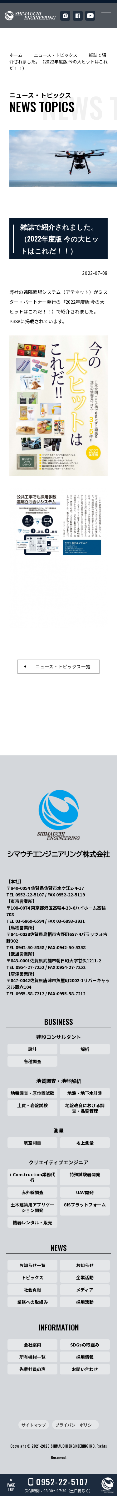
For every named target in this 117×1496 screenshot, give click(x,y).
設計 (32, 1049)
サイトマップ (34, 1425)
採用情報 (85, 1357)
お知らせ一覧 (32, 1265)
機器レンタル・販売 (32, 1222)
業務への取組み (32, 1302)
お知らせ (85, 1265)
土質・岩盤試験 (32, 1105)
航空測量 (32, 1143)
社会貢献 (32, 1290)
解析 (84, 1049)
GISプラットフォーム (85, 1204)
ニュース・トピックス (55, 55)
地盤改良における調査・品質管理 (85, 1108)
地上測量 (85, 1143)
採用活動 (85, 1302)
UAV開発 (85, 1192)
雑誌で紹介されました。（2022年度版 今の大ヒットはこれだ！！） (58, 61)
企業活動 (85, 1277)
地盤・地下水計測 (84, 1093)
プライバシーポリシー (75, 1425)
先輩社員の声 (32, 1369)
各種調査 (32, 1061)
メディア (84, 1290)
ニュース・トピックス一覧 (60, 666)
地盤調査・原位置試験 (32, 1093)
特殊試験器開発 (85, 1174)
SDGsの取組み (84, 1344)
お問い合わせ (85, 1369)
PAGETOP (11, 1487)
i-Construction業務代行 (32, 1177)
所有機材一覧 (32, 1357)
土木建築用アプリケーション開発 (32, 1207)
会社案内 (32, 1344)
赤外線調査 (32, 1192)
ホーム (15, 55)
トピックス (32, 1277)
